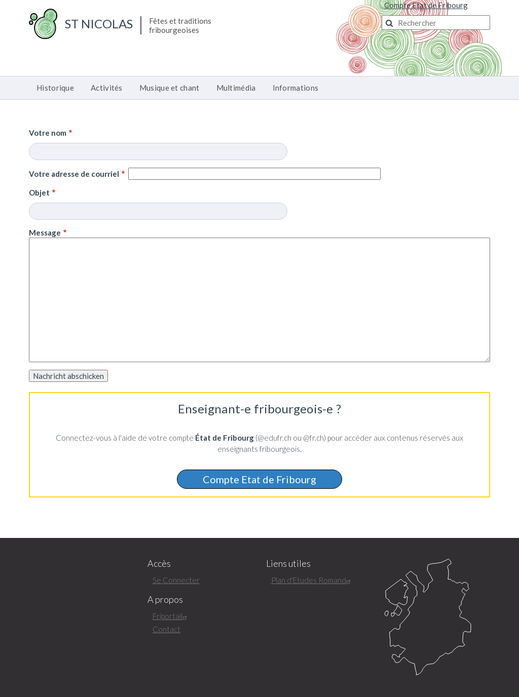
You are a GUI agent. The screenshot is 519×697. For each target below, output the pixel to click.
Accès (159, 563)
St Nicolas (99, 23)
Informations (296, 87)
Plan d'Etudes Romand (312, 580)
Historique (55, 87)
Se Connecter (176, 580)
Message (45, 232)
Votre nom (47, 132)
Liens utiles (288, 563)
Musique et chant (169, 87)
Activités (107, 87)
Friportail (171, 616)
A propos (165, 599)
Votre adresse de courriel (74, 173)
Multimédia (236, 87)
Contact (166, 629)
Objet (39, 192)
